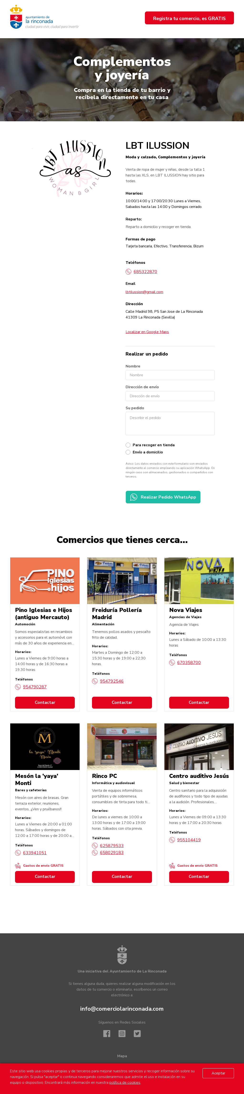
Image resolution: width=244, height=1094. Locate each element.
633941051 (31, 853)
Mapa (122, 1056)
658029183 (108, 852)
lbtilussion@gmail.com (144, 292)
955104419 (185, 840)
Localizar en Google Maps (147, 332)
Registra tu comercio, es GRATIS (189, 18)
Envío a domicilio (148, 452)
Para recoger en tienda (154, 445)
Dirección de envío (142, 387)
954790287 (31, 687)
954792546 (108, 681)
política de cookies (124, 1082)
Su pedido (135, 408)
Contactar (45, 702)
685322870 (141, 272)
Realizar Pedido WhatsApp (163, 497)
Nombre (133, 366)
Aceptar (218, 1073)
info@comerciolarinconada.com (122, 1008)
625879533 (108, 846)
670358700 (185, 662)
